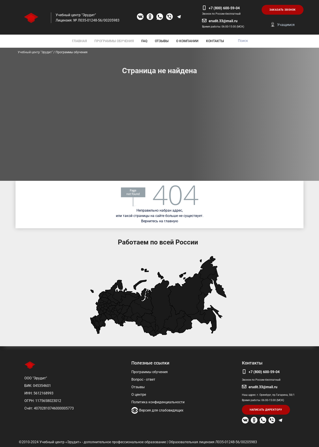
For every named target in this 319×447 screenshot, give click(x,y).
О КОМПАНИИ (187, 41)
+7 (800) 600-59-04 (224, 8)
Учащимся (286, 25)
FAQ (144, 41)
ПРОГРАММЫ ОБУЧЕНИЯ (114, 41)
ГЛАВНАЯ (79, 41)
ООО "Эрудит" (35, 378)
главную (171, 221)
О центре (138, 394)
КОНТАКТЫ (215, 41)
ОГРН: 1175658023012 (42, 401)
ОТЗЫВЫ (162, 41)
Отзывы (138, 387)
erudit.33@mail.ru (223, 21)
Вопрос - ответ (143, 379)
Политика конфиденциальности (158, 402)
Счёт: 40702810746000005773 (49, 408)
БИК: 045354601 (37, 386)
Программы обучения (149, 372)
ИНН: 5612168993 (38, 393)
